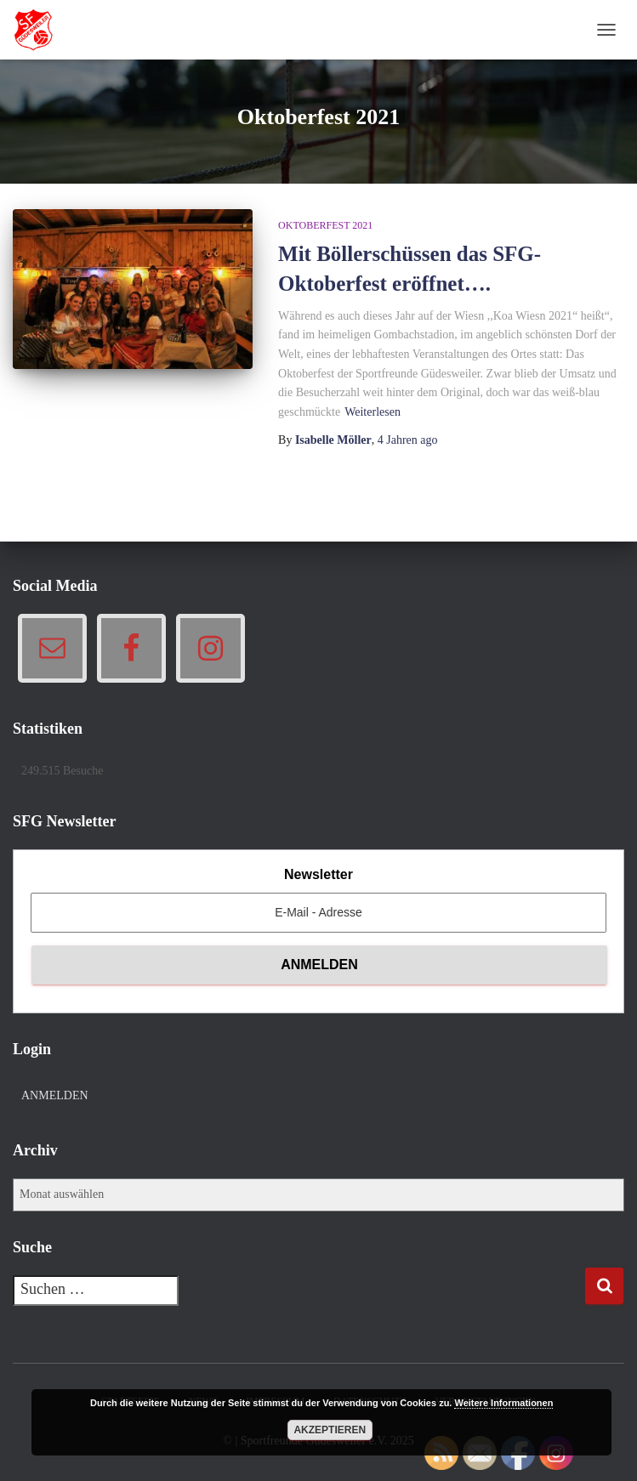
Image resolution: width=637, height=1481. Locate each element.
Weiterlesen (372, 412)
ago (408, 440)
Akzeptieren (329, 1430)
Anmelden (54, 1095)
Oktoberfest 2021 (325, 225)
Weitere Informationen (503, 1403)
